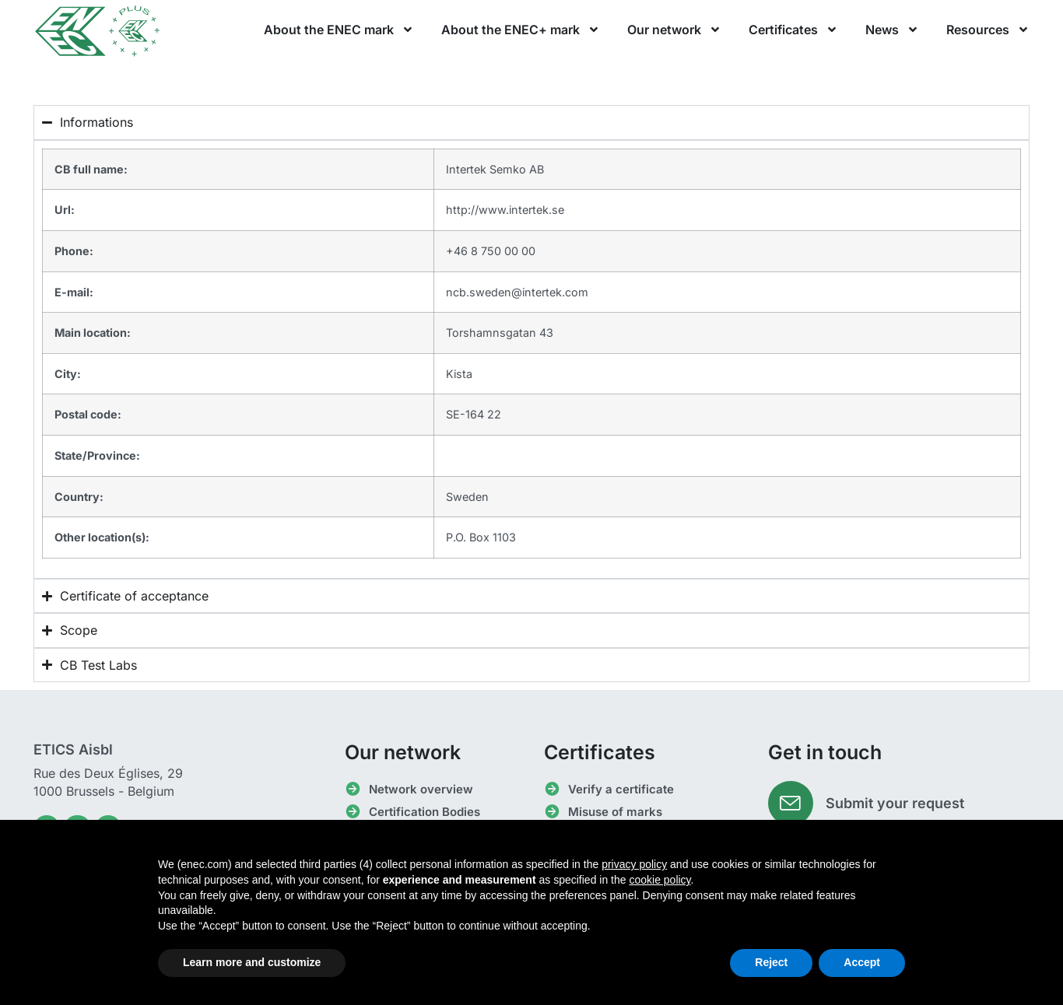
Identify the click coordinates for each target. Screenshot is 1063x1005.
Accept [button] (862, 962)
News (892, 30)
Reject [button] (771, 962)
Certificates (793, 30)
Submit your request (896, 804)
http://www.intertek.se (505, 209)
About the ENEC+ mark (520, 30)
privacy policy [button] (634, 864)
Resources (988, 30)
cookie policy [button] (659, 880)
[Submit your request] (791, 804)
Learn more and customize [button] (252, 962)
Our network (674, 30)
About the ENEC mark (339, 30)
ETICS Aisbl (73, 749)
